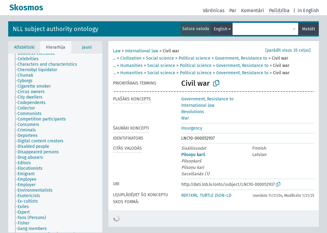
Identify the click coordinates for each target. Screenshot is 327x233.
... (114, 58)
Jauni (87, 47)
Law (117, 51)
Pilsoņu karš (193, 154)
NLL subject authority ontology (55, 29)
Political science (194, 58)
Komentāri (252, 10)
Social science (160, 58)
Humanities (131, 65)
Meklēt (308, 29)
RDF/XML (189, 195)
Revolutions (192, 111)
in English (308, 10)
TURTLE (206, 195)
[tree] (55, 143)
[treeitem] (39, 53)
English (220, 29)
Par (232, 10)
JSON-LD (223, 195)
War (185, 118)
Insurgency (191, 128)
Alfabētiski (24, 47)
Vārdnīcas (213, 10)
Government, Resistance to (241, 58)
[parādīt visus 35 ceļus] (288, 50)
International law (141, 51)
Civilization (130, 58)
